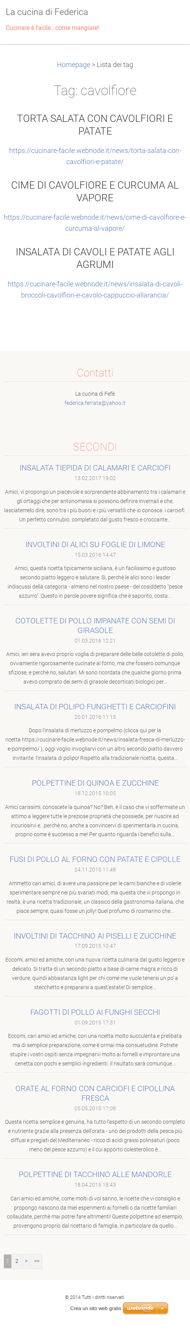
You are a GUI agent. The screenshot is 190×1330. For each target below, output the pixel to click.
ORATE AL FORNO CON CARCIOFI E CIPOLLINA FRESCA (95, 1093)
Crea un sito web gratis (95, 1308)
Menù (168, 17)
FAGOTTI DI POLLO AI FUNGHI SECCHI (95, 1012)
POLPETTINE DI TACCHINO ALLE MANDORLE (95, 1174)
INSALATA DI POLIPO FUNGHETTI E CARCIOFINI (95, 706)
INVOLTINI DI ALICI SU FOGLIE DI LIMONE (95, 544)
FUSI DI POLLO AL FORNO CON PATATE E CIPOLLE (95, 859)
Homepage (73, 65)
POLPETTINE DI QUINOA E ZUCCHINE (95, 782)
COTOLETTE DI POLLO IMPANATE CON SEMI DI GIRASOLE (95, 625)
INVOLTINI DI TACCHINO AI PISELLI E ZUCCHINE (95, 935)
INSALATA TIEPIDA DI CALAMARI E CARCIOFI (95, 467)
